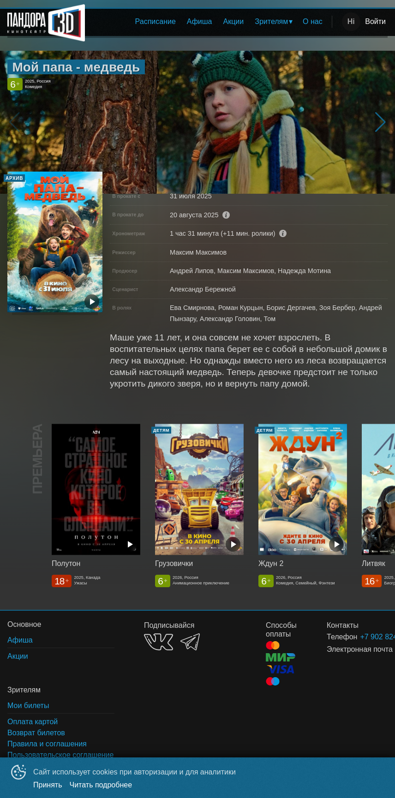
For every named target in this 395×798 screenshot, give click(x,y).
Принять (47, 785)
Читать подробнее (101, 785)
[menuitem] (155, 21)
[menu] (210, 21)
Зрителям (271, 21)
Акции (233, 21)
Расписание (155, 21)
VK (158, 641)
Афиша (199, 21)
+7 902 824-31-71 (362, 637)
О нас (313, 21)
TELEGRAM (190, 641)
